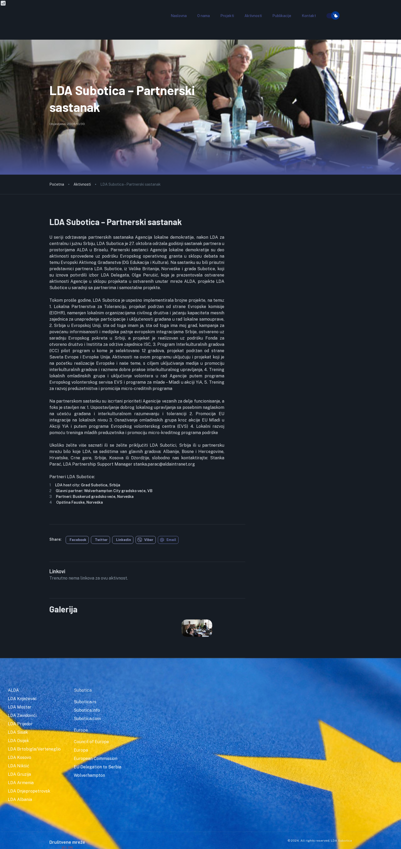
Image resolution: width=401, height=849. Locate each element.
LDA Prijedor (20, 723)
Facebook (78, 540)
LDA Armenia (21, 782)
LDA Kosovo (19, 757)
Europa (81, 750)
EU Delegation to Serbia (97, 766)
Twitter (101, 540)
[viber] (145, 540)
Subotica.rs (85, 701)
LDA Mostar (20, 707)
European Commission (95, 758)
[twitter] (100, 540)
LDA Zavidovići (22, 715)
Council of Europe (91, 741)
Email (168, 540)
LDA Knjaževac (22, 698)
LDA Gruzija (19, 774)
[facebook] (77, 540)
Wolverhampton (89, 775)
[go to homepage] (69, 24)
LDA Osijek (18, 740)
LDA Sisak (18, 732)
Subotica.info (87, 710)
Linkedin (123, 540)
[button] (179, 16)
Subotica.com (87, 718)
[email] (168, 540)
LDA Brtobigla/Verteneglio (34, 749)
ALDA (13, 690)
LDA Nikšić (18, 765)
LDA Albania (20, 799)
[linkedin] (122, 540)
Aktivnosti (82, 184)
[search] (323, 16)
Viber (145, 540)
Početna (56, 184)
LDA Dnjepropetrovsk (29, 791)
